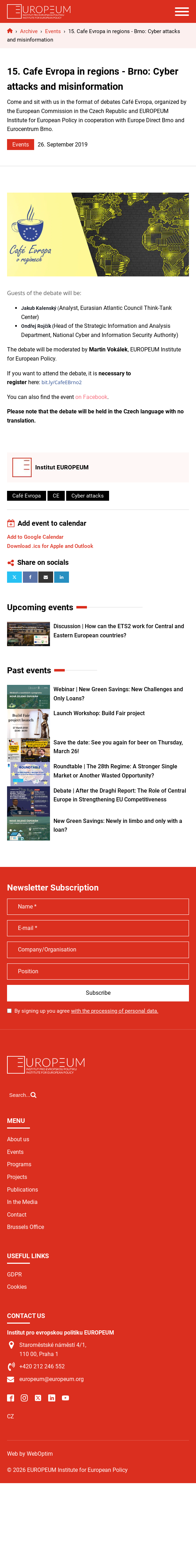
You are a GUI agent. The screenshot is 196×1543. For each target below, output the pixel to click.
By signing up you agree (86, 1011)
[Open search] (23, 1094)
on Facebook (91, 397)
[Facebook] (30, 577)
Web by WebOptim (30, 1453)
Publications (22, 1189)
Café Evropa (26, 496)
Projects (17, 1177)
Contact (16, 1214)
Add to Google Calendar (35, 537)
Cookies (17, 1286)
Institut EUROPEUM (62, 467)
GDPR (14, 1274)
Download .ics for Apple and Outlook (50, 546)
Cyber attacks (87, 496)
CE (56, 496)
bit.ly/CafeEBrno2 (62, 382)
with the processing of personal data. (114, 1011)
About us (18, 1139)
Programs (19, 1164)
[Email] (45, 577)
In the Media (22, 1202)
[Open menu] (182, 11)
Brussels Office (25, 1227)
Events (20, 144)
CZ (10, 1416)
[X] (14, 577)
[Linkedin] (61, 577)
